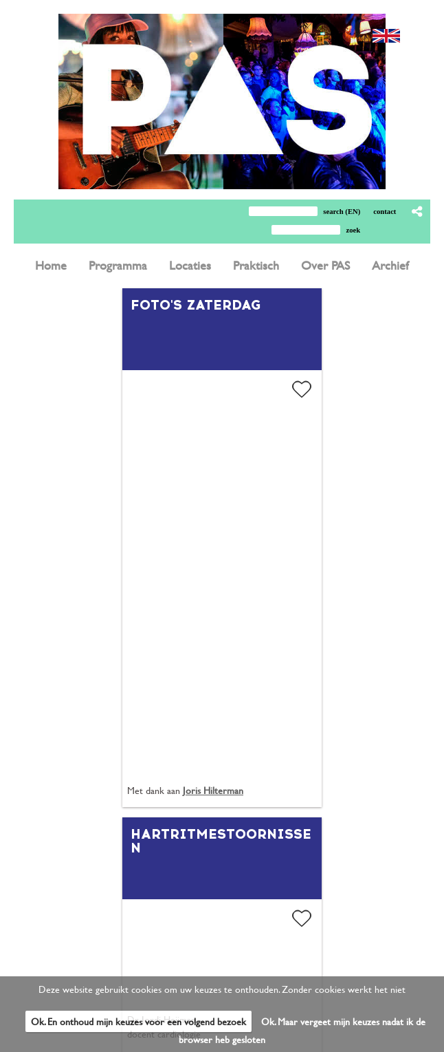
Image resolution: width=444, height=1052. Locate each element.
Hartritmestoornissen (221, 841)
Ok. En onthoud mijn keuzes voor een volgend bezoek (138, 1021)
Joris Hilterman (213, 790)
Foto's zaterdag (196, 305)
